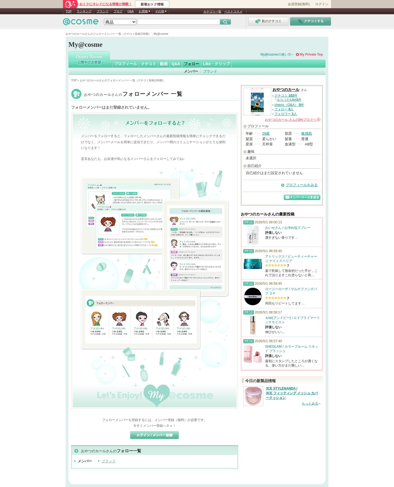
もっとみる (310, 403)
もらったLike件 (289, 100)
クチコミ (148, 64)
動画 (164, 64)
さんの (292, 120)
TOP (69, 11)
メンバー (191, 71)
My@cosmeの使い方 (275, 54)
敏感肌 (306, 133)
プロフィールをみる (302, 185)
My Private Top (311, 54)
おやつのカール (133, 95)
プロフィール (125, 64)
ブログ (118, 11)
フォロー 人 (284, 109)
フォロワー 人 (285, 114)
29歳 (266, 133)
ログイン (321, 4)
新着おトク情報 (152, 4)
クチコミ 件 (285, 95)
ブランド (103, 11)
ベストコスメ (233, 11)
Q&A (131, 11)
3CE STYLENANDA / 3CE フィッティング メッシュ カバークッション (292, 393)
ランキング (84, 11)
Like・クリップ (216, 64)
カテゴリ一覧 (212, 11)
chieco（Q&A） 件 (289, 105)
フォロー (191, 64)
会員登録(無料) (299, 4)
